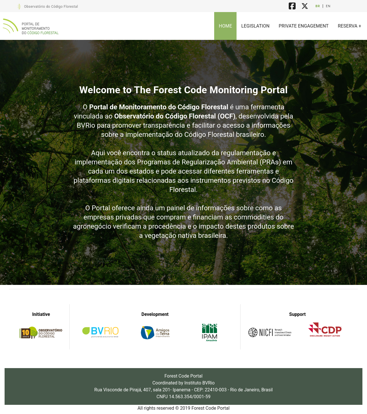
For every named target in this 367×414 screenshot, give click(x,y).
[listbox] (290, 26)
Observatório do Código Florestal (51, 7)
